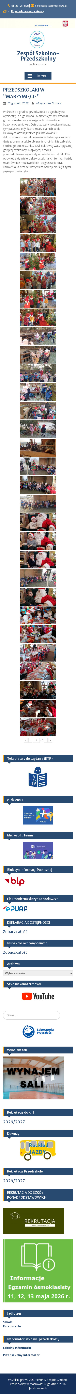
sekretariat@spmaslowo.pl (51, 5)
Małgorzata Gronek (48, 103)
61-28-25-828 (20, 5)
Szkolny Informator (17, 1348)
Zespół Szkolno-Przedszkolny (38, 56)
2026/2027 (14, 1121)
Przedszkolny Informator (21, 1355)
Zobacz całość (15, 931)
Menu (37, 76)
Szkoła (8, 1322)
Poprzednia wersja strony (27, 11)
